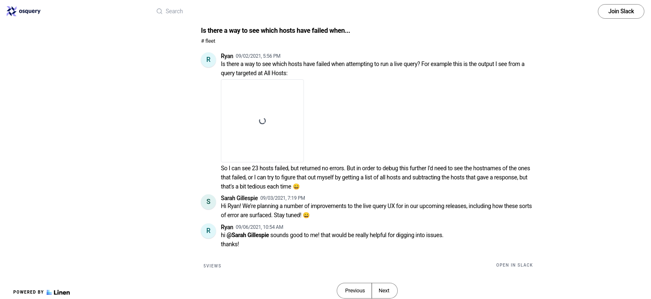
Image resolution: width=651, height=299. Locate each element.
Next (384, 290)
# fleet (208, 41)
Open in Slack (514, 265)
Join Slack (621, 11)
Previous (355, 290)
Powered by (41, 292)
